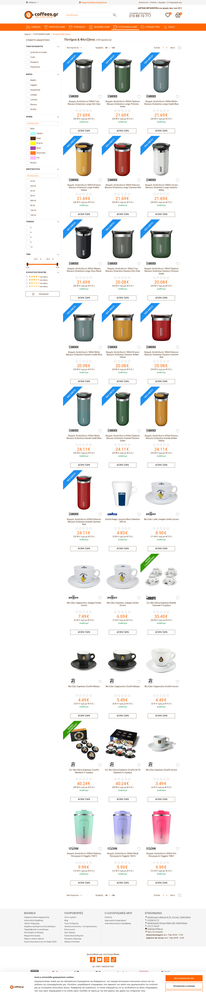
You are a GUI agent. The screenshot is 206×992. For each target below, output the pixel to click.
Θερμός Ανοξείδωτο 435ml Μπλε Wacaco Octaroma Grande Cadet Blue (83, 436)
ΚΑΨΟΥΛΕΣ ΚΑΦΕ (54, 27)
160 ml (33, 210)
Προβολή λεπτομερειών (156, 987)
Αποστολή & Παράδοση (33, 920)
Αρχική (27, 34)
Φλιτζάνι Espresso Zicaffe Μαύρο (84, 686)
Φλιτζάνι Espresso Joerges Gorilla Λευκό (122, 604)
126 (113, 48)
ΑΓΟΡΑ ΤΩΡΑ (84, 131)
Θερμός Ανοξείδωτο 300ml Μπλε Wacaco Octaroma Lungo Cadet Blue (161, 102)
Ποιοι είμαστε (70, 917)
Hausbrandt (35, 90)
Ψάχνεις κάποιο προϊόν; (34, 939)
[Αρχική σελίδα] (41, 19)
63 (106, 48)
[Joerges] (149, 514)
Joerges (33, 95)
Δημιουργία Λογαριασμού (115, 920)
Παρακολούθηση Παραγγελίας (94, 2)
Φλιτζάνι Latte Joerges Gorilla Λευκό (161, 519)
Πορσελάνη (35, 67)
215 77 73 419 (153, 926)
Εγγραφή (161, 2)
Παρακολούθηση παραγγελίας (36, 917)
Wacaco (33, 104)
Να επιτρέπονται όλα (184, 960)
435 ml (33, 186)
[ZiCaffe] (72, 681)
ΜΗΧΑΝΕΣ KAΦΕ (99, 27)
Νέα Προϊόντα (74, 48)
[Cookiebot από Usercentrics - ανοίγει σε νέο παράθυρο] (17, 987)
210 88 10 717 (153, 920)
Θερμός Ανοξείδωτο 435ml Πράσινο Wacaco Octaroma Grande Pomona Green (122, 438)
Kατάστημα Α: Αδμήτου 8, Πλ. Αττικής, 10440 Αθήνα (169, 917)
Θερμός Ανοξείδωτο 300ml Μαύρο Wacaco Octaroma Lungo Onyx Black (84, 269)
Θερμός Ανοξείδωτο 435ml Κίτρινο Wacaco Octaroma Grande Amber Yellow (161, 438)
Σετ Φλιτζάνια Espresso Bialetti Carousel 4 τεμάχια (161, 604)
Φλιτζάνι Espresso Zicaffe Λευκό (161, 770)
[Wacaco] (72, 96)
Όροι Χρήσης (69, 932)
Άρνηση (184, 975)
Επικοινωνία (143, 2)
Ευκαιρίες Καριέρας (73, 939)
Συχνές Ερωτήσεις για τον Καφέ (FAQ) (40, 942)
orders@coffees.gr (155, 929)
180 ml (33, 215)
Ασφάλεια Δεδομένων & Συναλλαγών (40, 926)
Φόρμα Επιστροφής (32, 936)
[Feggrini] (72, 848)
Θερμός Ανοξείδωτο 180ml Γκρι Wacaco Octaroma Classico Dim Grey (122, 269)
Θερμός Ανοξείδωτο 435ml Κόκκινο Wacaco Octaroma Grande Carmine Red (84, 522)
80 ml (32, 205)
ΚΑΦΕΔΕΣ (33, 27)
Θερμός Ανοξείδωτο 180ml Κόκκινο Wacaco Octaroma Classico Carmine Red (161, 354)
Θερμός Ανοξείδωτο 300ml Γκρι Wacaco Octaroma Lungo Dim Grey (84, 102)
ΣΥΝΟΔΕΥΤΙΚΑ (150, 27)
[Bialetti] (149, 597)
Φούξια (33, 163)
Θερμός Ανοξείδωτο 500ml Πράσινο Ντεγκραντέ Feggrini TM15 (84, 854)
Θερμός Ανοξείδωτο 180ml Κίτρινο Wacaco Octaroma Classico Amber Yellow (122, 354)
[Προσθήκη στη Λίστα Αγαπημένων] (100, 97)
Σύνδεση (153, 2)
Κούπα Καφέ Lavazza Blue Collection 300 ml (122, 520)
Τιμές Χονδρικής (71, 923)
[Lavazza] (111, 514)
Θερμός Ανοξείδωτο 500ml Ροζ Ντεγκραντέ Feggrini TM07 (161, 854)
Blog (66, 920)
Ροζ (35, 158)
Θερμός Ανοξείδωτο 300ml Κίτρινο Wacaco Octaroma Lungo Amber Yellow (84, 187)
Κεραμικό (34, 62)
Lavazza (33, 100)
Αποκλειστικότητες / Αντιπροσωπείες (80, 926)
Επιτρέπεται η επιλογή (184, 968)
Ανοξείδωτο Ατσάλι (38, 52)
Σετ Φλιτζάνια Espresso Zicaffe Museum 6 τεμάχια (84, 771)
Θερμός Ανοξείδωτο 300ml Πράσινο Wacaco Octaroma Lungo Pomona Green (122, 104)
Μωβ (35, 148)
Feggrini (33, 85)
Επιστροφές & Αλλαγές (34, 932)
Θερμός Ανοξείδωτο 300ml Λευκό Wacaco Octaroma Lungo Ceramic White (161, 187)
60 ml (32, 196)
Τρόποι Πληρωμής (32, 923)
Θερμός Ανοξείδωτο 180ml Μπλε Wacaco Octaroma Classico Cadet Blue (84, 353)
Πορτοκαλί (38, 153)
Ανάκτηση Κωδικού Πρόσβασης (118, 923)
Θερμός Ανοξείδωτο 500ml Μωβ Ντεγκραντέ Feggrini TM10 (122, 854)
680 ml (33, 200)
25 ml (32, 181)
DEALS (169, 27)
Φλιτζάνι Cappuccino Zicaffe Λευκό (161, 686)
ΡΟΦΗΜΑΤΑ (77, 27)
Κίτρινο (36, 143)
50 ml (32, 191)
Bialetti (33, 80)
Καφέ (35, 138)
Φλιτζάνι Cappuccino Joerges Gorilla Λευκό (84, 604)
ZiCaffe (33, 109)
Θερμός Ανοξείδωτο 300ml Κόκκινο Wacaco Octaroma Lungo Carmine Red (123, 186)
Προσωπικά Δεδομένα (73, 936)
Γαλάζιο (36, 133)
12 (31, 247)
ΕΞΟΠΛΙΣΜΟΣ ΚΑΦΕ (125, 27)
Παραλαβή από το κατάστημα (36, 929)
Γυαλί (32, 57)
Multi (32, 129)
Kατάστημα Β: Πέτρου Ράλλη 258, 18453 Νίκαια (167, 923)
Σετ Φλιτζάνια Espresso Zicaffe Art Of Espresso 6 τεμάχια (122, 771)
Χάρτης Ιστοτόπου (72, 942)
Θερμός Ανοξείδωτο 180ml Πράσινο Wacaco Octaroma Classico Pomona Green (161, 271)
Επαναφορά (40, 294)
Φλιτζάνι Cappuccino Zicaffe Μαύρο (123, 686)
